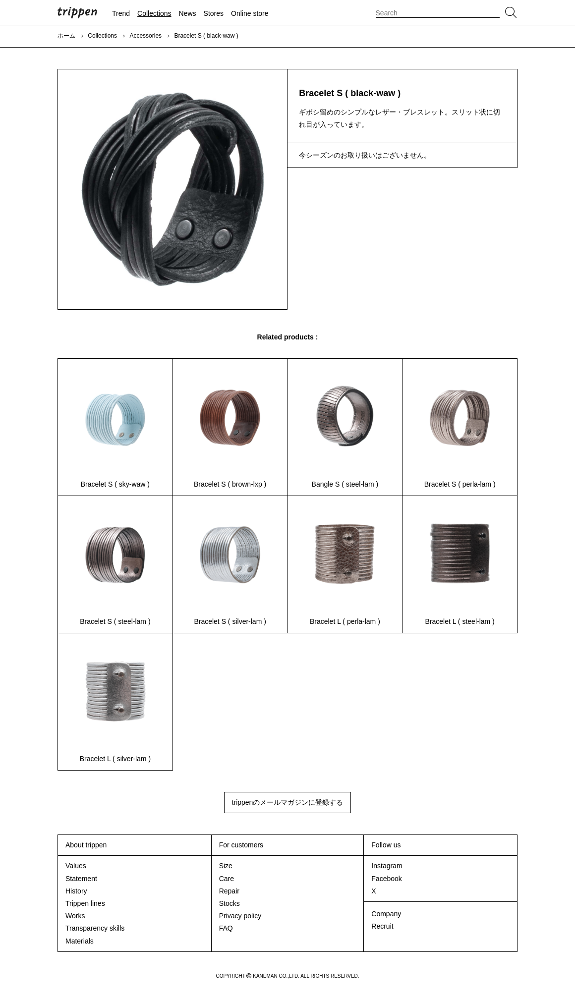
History (76, 891)
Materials (79, 941)
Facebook (386, 879)
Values (75, 866)
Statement (81, 879)
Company (386, 914)
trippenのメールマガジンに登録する (288, 802)
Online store (249, 13)
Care (226, 879)
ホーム (66, 35)
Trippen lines (85, 903)
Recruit (382, 926)
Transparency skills (94, 928)
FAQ (226, 928)
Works (75, 916)
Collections (154, 13)
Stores (214, 13)
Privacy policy (240, 916)
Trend (121, 13)
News (187, 13)
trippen (77, 12)
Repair (229, 891)
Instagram (386, 866)
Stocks (229, 903)
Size (225, 866)
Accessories (145, 35)
